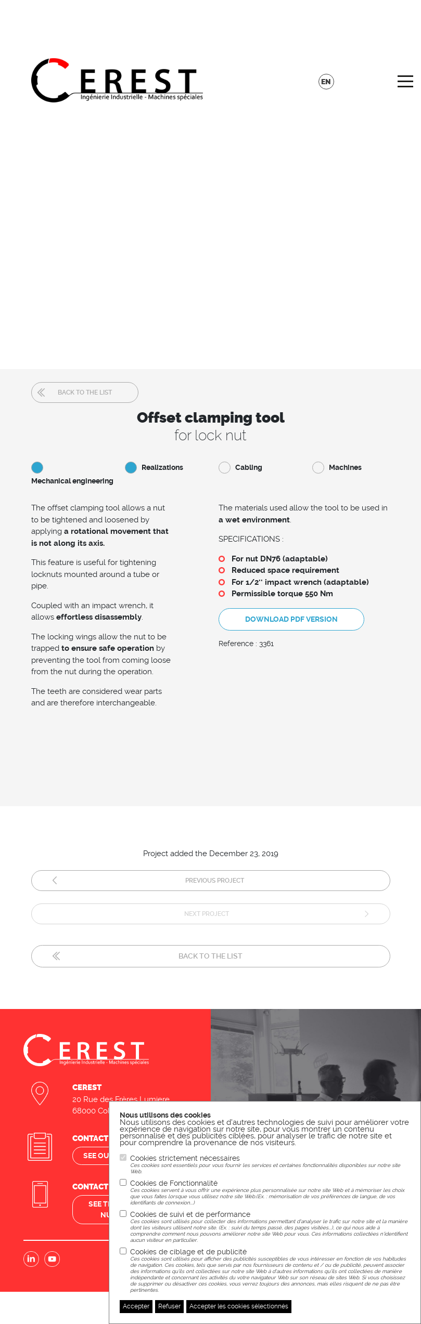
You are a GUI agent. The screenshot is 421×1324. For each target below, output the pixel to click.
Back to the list (85, 392)
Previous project (214, 880)
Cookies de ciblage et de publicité (270, 1270)
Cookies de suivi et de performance (270, 1226)
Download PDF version (291, 619)
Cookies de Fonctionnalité (270, 1192)
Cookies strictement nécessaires (270, 1164)
